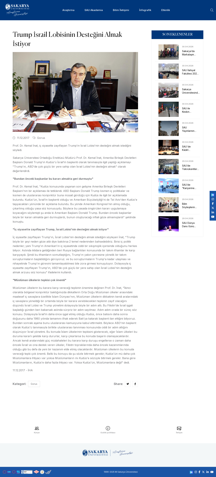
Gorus (39, 138)
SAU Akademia (94, 10)
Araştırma (68, 10)
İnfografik (145, 10)
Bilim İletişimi (121, 10)
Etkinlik (165, 10)
